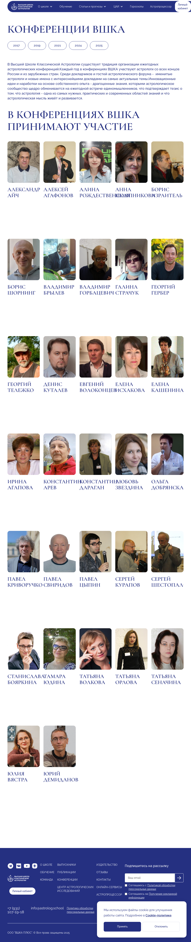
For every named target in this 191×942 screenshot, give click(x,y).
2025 (99, 45)
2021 (57, 45)
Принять (122, 926)
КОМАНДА (46, 879)
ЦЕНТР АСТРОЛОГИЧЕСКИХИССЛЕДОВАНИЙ (75, 889)
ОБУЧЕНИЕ (47, 872)
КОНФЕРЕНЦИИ (67, 879)
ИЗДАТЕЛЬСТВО (107, 864)
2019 (37, 45)
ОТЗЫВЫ (102, 872)
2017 (16, 45)
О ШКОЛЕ (46, 864)
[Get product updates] (150, 877)
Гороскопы (136, 6)
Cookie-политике (158, 915)
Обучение (66, 6)
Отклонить (161, 926)
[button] (45, 6)
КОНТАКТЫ (103, 879)
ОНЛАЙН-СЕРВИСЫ (109, 887)
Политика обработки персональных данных (80, 910)
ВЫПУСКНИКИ (66, 864)
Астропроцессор (161, 6)
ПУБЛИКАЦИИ (66, 872)
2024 (78, 45)
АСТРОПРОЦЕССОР (109, 894)
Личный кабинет (183, 6)
